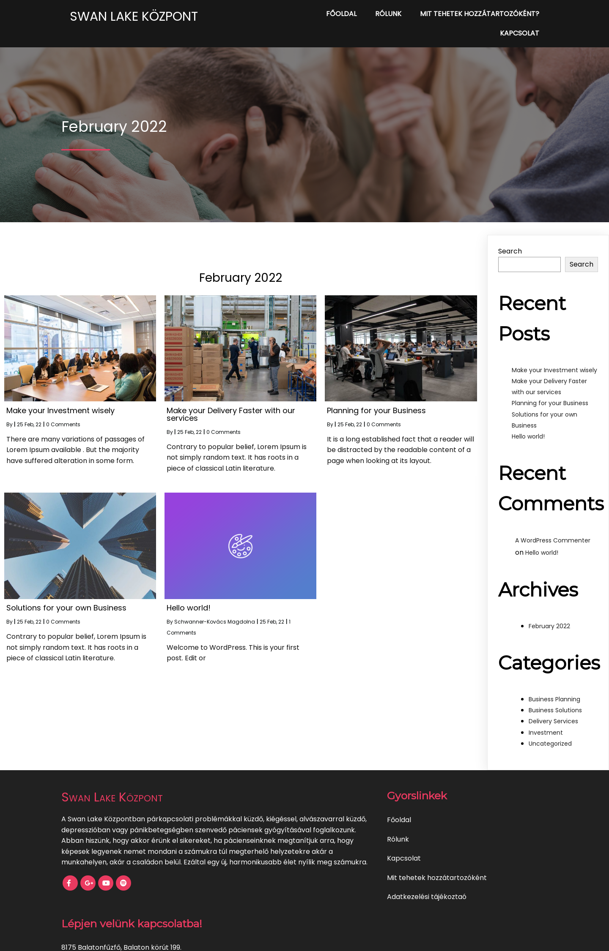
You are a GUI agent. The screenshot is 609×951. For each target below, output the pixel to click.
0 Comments (63, 410)
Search (510, 237)
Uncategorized (550, 729)
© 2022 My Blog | (275, 938)
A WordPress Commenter (552, 526)
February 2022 (549, 612)
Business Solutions (555, 696)
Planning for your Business (550, 388)
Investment (546, 718)
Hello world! (528, 422)
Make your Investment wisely (554, 356)
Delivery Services (553, 707)
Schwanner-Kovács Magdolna (214, 607)
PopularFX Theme (332, 938)
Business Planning (554, 685)
